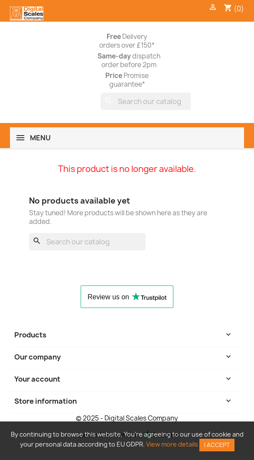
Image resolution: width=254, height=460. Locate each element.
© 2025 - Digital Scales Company (127, 418)
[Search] (158, 101)
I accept (217, 445)
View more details (172, 444)
